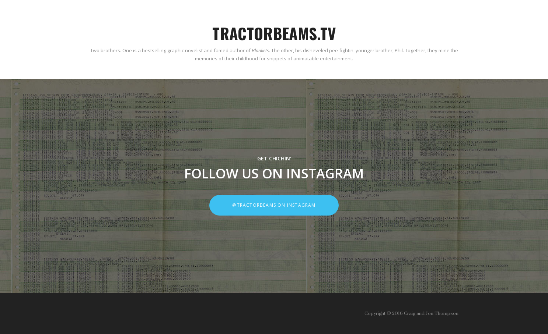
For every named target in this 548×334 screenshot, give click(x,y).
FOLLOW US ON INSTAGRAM (274, 173)
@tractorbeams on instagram (273, 205)
